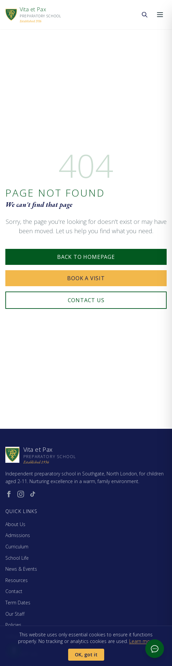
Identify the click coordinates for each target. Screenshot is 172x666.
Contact (13, 591)
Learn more (141, 641)
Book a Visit (86, 278)
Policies (13, 625)
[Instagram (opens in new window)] (20, 494)
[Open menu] (160, 14)
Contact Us (86, 300)
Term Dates (17, 602)
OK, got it (86, 654)
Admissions (17, 535)
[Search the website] (145, 15)
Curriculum (16, 546)
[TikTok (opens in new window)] (32, 494)
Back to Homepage (86, 257)
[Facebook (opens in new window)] (8, 494)
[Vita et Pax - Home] (33, 14)
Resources (16, 580)
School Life (17, 558)
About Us (15, 524)
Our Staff (14, 614)
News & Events (21, 569)
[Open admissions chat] (154, 648)
